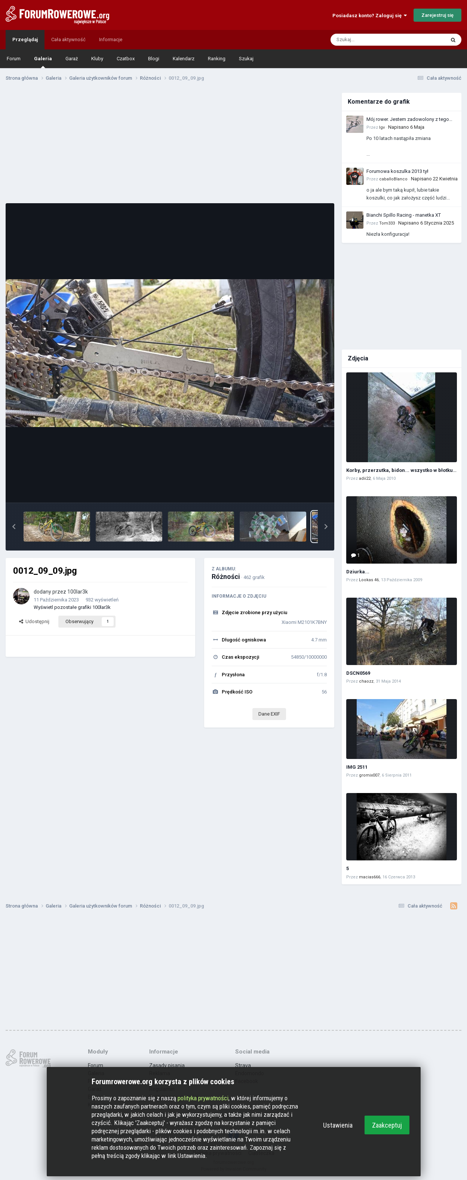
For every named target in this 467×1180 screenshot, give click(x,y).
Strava (243, 1065)
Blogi (153, 58)
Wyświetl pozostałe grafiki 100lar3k (72, 607)
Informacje (110, 39)
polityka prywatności (203, 1098)
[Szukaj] (370, 40)
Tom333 (387, 223)
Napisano (406, 127)
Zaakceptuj (387, 1125)
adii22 (365, 478)
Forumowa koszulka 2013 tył (397, 171)
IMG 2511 (357, 767)
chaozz (366, 681)
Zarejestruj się (437, 15)
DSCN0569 (358, 673)
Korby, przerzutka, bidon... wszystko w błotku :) (401, 470)
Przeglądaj (25, 39)
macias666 (369, 877)
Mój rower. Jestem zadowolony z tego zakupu (407, 119)
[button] (14, 526)
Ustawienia (338, 1125)
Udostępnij (34, 621)
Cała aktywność (68, 39)
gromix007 (369, 775)
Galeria (43, 62)
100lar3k (77, 592)
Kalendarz (183, 58)
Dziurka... (357, 571)
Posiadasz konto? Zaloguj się (369, 15)
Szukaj (246, 58)
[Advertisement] (170, 145)
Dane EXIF (269, 714)
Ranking (216, 58)
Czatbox (126, 58)
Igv (382, 127)
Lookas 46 (369, 579)
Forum (14, 58)
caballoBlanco (393, 179)
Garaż (71, 58)
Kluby (97, 58)
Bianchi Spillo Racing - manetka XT (403, 215)
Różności (226, 576)
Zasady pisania (167, 1065)
